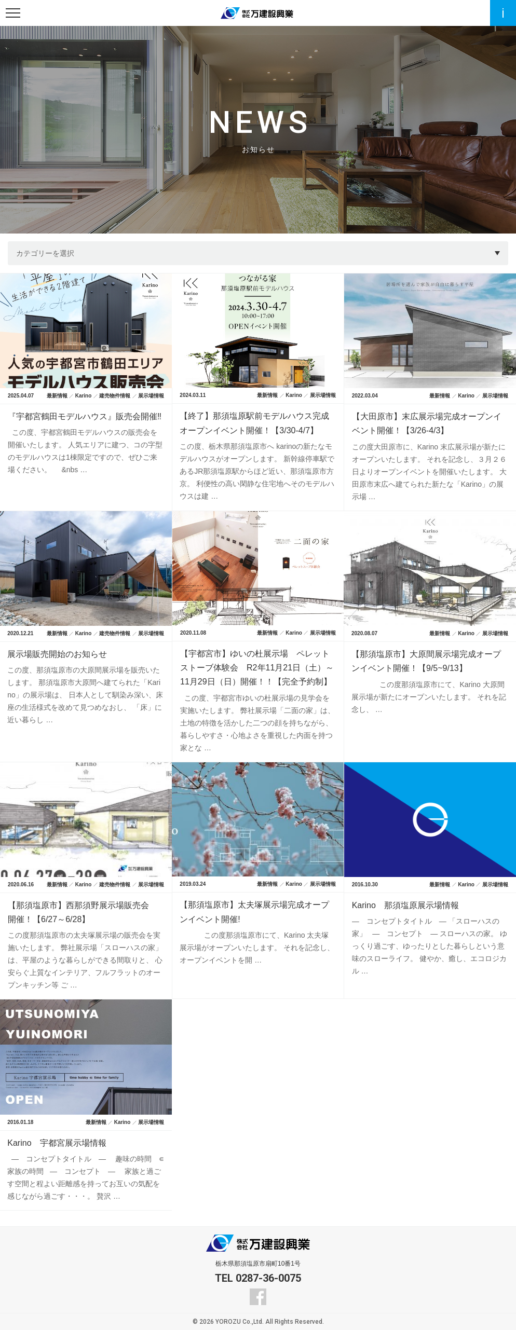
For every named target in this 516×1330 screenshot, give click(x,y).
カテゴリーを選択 (45, 253)
